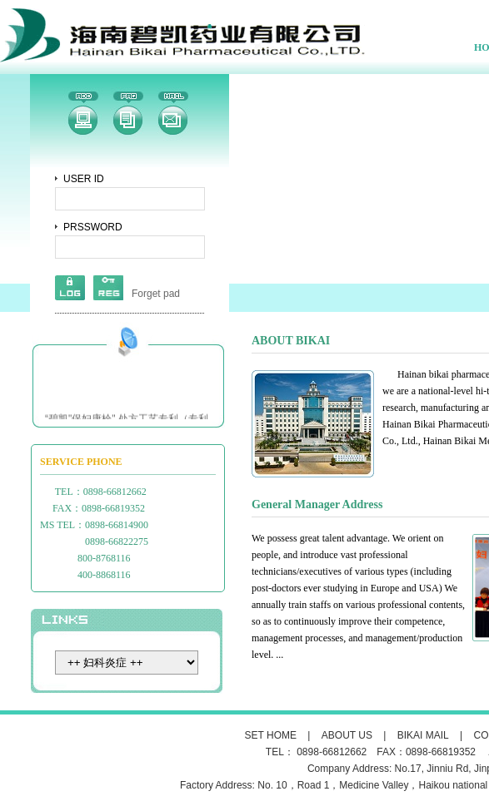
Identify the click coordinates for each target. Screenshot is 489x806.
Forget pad (156, 293)
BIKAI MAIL (423, 735)
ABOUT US (347, 735)
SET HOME (271, 735)
